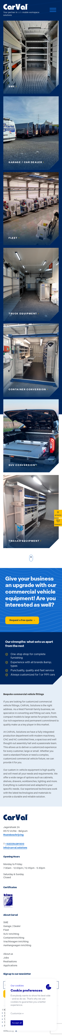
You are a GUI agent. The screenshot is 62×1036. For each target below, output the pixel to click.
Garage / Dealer (12, 926)
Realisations (10, 961)
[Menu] (53, 10)
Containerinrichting (13, 937)
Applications (10, 965)
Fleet (6, 930)
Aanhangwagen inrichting (17, 945)
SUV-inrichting (11, 934)
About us (8, 954)
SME (5, 922)
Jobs (6, 957)
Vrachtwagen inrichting (16, 941)
